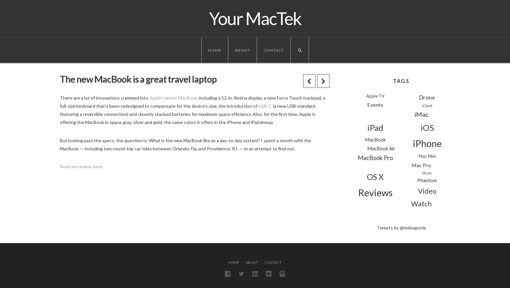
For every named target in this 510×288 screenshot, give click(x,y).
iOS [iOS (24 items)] (427, 127)
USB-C (265, 106)
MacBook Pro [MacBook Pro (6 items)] (375, 157)
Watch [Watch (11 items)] (421, 203)
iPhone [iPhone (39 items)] (427, 143)
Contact (273, 50)
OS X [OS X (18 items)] (375, 177)
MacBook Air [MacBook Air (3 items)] (381, 148)
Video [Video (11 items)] (427, 191)
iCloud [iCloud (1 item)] (427, 105)
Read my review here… (82, 166)
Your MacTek (255, 18)
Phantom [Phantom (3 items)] (427, 180)
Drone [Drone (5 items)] (427, 97)
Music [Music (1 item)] (427, 173)
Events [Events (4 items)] (375, 105)
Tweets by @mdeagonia (401, 227)
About (242, 50)
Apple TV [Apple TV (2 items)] (375, 96)
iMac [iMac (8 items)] (421, 114)
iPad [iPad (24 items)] (375, 127)
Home (214, 50)
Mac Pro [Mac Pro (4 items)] (421, 165)
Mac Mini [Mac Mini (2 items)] (427, 156)
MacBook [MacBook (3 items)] (375, 140)
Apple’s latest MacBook (173, 98)
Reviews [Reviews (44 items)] (375, 192)
